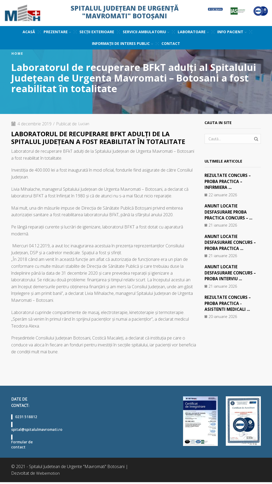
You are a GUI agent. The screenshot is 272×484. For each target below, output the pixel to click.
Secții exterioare (96, 31)
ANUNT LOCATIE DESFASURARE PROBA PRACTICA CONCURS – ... (230, 212)
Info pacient (231, 31)
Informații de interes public (122, 43)
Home (17, 54)
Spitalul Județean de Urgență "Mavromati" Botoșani (124, 12)
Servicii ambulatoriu (146, 31)
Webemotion (48, 475)
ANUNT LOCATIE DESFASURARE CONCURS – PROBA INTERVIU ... (231, 273)
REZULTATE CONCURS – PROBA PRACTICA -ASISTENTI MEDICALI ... (229, 303)
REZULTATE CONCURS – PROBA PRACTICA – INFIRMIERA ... (229, 181)
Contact (171, 43)
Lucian (84, 124)
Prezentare (57, 31)
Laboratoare (193, 31)
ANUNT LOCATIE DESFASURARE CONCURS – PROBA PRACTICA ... (231, 242)
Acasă (29, 31)
